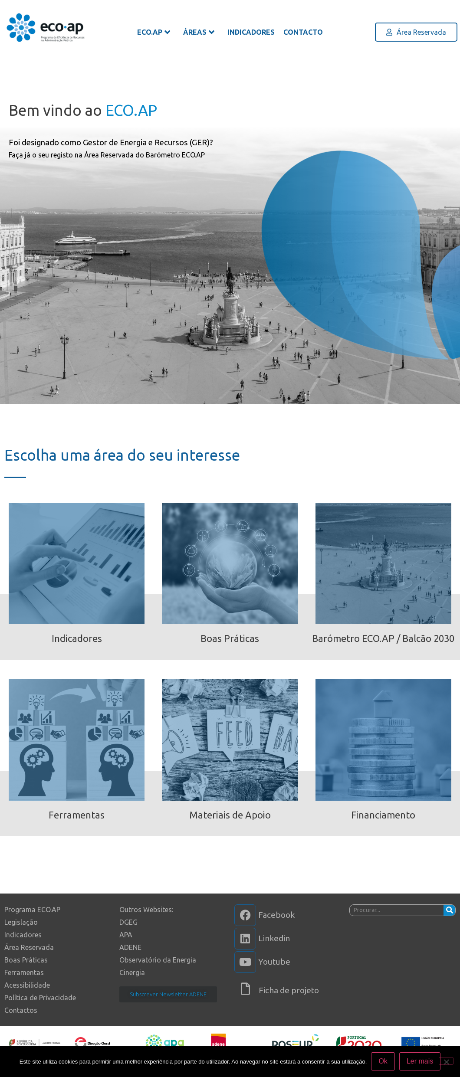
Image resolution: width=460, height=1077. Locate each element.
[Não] (446, 1061)
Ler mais (420, 1061)
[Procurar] (449, 910)
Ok (382, 1061)
